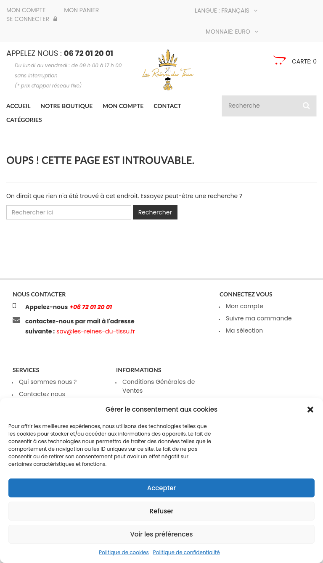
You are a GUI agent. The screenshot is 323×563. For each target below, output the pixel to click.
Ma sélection (244, 330)
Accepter (161, 488)
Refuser (161, 511)
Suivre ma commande (259, 318)
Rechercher (155, 212)
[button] (310, 409)
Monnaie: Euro (232, 31)
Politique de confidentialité (186, 552)
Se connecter (31, 19)
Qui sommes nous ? (48, 382)
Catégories (24, 119)
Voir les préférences (161, 534)
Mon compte (25, 10)
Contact (167, 105)
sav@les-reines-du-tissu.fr (95, 331)
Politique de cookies (124, 552)
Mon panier (81, 10)
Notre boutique (66, 105)
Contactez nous (42, 394)
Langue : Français (226, 10)
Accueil (18, 105)
